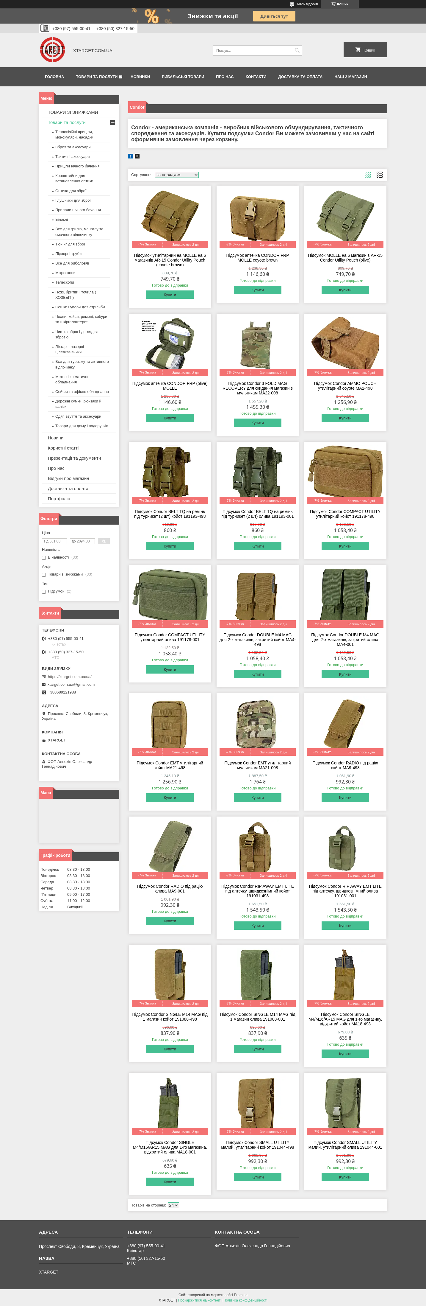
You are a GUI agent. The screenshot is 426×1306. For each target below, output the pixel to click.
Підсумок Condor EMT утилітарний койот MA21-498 (170, 765)
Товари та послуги (97, 76)
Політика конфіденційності (245, 1300)
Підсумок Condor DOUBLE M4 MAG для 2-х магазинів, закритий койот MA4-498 (258, 639)
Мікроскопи (65, 272)
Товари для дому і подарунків (81, 426)
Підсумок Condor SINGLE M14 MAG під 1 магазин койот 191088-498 (170, 1017)
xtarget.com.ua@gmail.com (71, 684)
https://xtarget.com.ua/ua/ (70, 676)
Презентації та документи (74, 458)
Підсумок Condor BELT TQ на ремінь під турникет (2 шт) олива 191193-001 (257, 514)
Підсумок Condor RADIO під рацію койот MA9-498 (345, 765)
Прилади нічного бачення (78, 210)
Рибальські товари (183, 76)
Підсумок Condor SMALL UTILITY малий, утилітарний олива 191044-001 (345, 1145)
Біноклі (61, 219)
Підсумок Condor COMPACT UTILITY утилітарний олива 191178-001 (170, 637)
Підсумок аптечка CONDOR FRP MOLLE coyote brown (257, 257)
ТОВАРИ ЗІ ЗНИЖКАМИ (73, 112)
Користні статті (63, 447)
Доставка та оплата (300, 76)
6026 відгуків (307, 4)
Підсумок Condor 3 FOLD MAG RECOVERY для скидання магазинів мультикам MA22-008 (258, 388)
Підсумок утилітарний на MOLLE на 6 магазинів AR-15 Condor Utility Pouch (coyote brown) (170, 260)
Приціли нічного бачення (77, 166)
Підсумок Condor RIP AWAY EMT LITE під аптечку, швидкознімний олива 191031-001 (345, 891)
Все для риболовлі (72, 263)
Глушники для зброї (73, 200)
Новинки (140, 76)
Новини (55, 437)
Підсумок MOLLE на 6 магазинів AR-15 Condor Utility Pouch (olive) (345, 257)
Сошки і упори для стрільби (80, 307)
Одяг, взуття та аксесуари (78, 416)
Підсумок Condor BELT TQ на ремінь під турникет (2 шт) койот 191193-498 (170, 514)
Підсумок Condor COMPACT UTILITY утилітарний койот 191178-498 (345, 514)
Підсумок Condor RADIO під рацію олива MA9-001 (170, 888)
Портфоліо (59, 498)
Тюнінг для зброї (70, 244)
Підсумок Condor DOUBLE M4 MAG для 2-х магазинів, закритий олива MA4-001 (345, 639)
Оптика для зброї (70, 191)
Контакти (256, 76)
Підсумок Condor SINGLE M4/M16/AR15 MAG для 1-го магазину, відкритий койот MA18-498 (345, 1019)
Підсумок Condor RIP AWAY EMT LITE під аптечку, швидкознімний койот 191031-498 (257, 891)
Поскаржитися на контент (199, 1300)
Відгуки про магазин (68, 478)
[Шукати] (297, 50)
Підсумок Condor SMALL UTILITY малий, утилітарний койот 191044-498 (257, 1145)
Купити (170, 295)
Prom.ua (241, 1295)
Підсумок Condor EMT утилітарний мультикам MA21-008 (257, 765)
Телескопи (64, 282)
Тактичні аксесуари (72, 156)
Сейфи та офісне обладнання (82, 391)
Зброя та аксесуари (72, 147)
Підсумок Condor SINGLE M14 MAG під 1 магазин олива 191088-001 (257, 1017)
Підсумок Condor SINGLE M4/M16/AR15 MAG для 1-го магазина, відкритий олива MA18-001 (170, 1147)
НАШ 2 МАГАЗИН (350, 76)
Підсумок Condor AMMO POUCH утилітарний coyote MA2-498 (345, 386)
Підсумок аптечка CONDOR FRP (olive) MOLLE (170, 386)
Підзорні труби (68, 253)
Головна (54, 76)
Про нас (225, 76)
